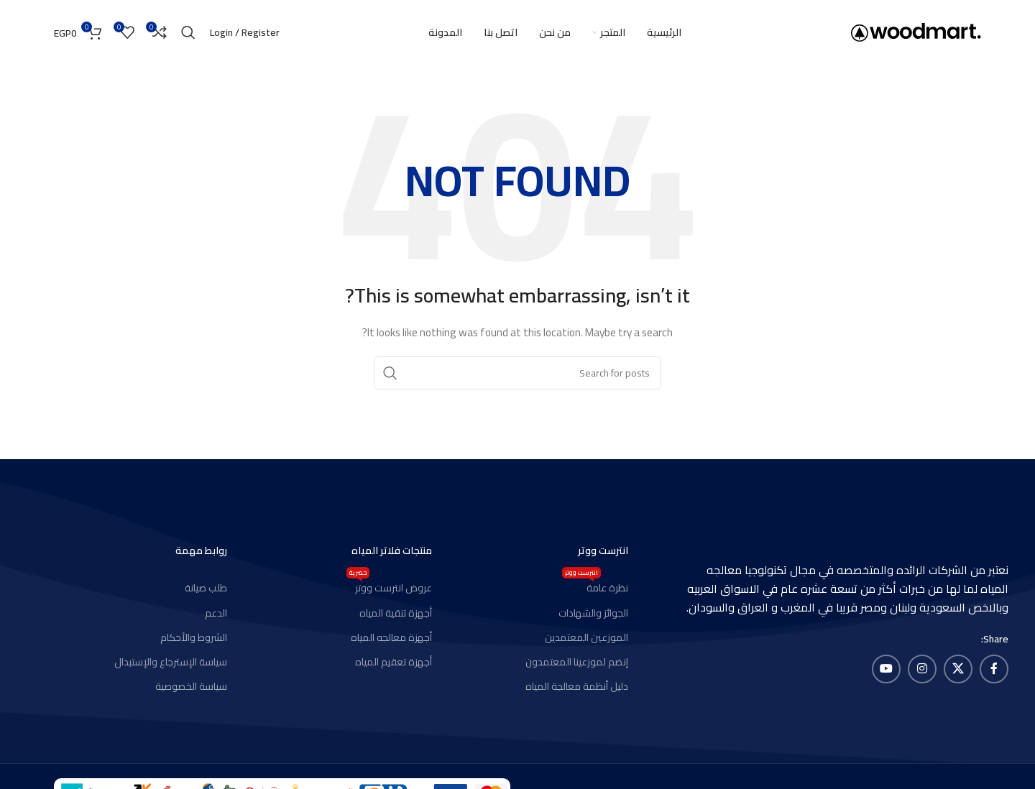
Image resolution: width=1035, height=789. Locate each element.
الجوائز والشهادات (593, 613)
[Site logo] (916, 31)
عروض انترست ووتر (389, 586)
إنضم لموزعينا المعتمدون (576, 661)
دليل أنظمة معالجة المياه (576, 686)
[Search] (188, 32)
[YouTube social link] (886, 669)
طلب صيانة (206, 587)
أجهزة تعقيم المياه (393, 661)
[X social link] (958, 669)
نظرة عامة (595, 586)
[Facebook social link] (994, 669)
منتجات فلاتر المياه (391, 550)
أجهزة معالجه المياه (391, 637)
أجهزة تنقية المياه (395, 613)
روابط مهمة (201, 550)
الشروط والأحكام (193, 637)
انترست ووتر (603, 550)
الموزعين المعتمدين (586, 637)
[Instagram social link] (922, 669)
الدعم (216, 613)
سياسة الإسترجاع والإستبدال (170, 661)
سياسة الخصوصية (191, 686)
